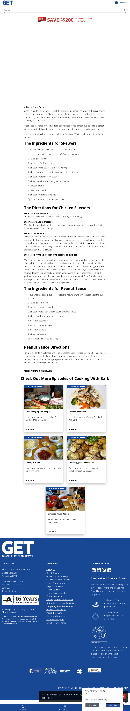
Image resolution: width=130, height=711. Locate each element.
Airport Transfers (54, 586)
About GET (51, 569)
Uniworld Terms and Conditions (61, 603)
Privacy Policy (63, 687)
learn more (80, 21)
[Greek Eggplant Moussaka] (86, 459)
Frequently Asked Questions (59, 606)
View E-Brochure (54, 612)
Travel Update (53, 589)
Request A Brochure (55, 616)
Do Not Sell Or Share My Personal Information (106, 687)
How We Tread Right (56, 609)
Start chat (113, 705)
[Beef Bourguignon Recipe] (43, 408)
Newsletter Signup (55, 619)
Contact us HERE (9, 576)
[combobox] (62, 10)
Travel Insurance (54, 596)
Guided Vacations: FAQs (57, 576)
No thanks (92, 705)
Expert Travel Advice (56, 583)
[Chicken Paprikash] (86, 408)
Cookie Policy (77, 687)
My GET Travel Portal (56, 623)
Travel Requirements (56, 593)
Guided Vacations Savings (58, 579)
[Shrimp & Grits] (43, 459)
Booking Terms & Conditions (59, 599)
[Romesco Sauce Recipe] (65, 510)
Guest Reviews (53, 573)
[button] (127, 702)
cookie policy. (48, 697)
